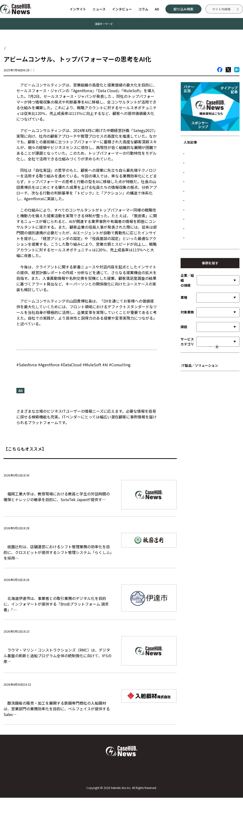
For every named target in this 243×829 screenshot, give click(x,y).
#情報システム (214, 26)
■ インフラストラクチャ (200, 514)
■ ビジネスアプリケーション (203, 479)
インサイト (78, 9)
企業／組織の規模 (187, 363)
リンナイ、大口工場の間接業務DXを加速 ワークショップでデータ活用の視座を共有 (212, 316)
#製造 (114, 26)
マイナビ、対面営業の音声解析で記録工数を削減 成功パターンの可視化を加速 (212, 265)
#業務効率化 (88, 26)
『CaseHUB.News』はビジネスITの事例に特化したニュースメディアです (80, 406)
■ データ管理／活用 (197, 507)
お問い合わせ (121, 802)
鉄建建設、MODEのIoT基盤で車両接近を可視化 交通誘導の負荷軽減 (212, 192)
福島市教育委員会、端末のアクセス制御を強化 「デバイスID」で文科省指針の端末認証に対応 (211, 246)
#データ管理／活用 (177, 26)
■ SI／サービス (194, 486)
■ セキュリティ (194, 527)
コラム (143, 9)
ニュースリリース (31, 339)
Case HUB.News (16, 52)
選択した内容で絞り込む (213, 442)
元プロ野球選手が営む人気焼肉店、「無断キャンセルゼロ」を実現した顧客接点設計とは (212, 209)
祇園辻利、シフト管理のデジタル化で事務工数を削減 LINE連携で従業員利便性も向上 (56, 544)
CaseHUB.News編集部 (60, 74)
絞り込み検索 (183, 9)
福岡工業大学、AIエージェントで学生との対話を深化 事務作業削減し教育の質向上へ (56, 491)
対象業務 (187, 394)
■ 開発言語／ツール (197, 500)
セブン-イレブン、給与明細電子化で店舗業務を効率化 (210, 281)
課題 (184, 409)
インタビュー (122, 9)
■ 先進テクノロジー (197, 493)
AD (157, 9)
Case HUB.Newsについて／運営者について (39, 802)
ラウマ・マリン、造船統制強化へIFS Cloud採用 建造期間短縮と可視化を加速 (57, 662)
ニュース (99, 9)
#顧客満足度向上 (53, 26)
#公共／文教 (142, 26)
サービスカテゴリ (187, 424)
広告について (204, 802)
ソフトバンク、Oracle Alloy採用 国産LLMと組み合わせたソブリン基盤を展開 (211, 227)
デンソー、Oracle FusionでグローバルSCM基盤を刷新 (211, 178)
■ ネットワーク (194, 521)
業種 (184, 380)
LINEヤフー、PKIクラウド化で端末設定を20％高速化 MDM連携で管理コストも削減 (211, 162)
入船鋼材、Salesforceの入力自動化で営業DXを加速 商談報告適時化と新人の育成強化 (57, 720)
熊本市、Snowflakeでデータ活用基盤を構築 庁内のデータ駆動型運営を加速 (212, 297)
